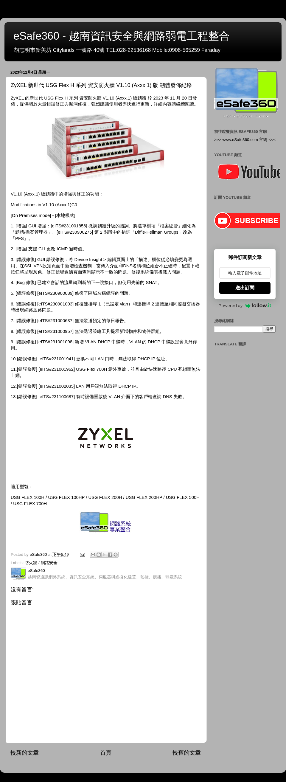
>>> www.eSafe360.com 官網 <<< (245, 139)
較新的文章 (24, 753)
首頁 (105, 753)
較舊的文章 (186, 753)
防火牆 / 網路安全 (41, 563)
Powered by (245, 305)
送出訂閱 (244, 288)
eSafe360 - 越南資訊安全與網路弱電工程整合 (121, 36)
